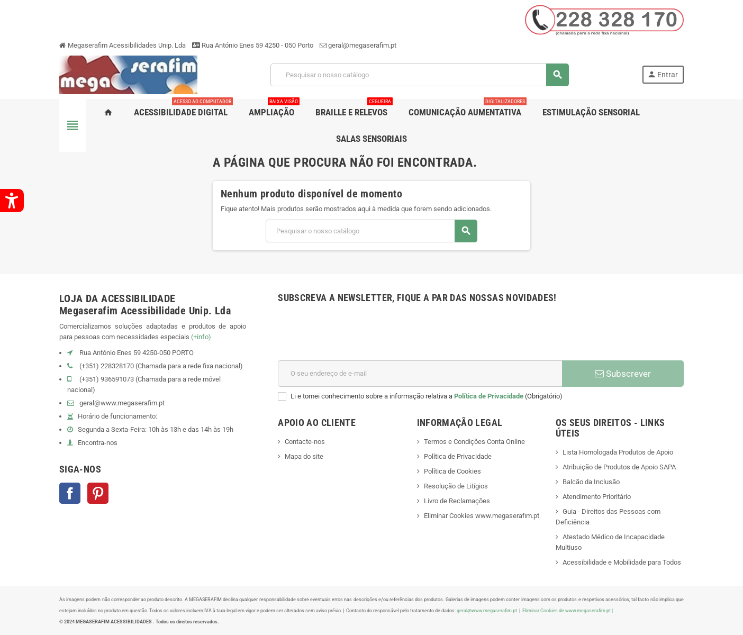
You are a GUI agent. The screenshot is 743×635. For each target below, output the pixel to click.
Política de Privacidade (488, 396)
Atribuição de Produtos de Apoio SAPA (619, 467)
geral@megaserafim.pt (362, 45)
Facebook (69, 493)
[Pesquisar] (419, 75)
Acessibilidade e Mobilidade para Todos (622, 562)
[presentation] (358, 334)
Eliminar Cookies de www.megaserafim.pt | (567, 610)
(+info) (201, 337)
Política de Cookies (452, 471)
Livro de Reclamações (457, 501)
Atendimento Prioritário (597, 497)
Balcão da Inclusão (591, 482)
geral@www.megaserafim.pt (122, 403)
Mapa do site (304, 456)
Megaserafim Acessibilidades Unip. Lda (122, 45)
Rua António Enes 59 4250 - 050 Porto (252, 45)
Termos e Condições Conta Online (474, 442)
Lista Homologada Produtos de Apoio (618, 452)
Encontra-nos (97, 443)
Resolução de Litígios (456, 486)
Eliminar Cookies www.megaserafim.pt (481, 516)
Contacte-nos (305, 442)
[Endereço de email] (420, 373)
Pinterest (97, 493)
